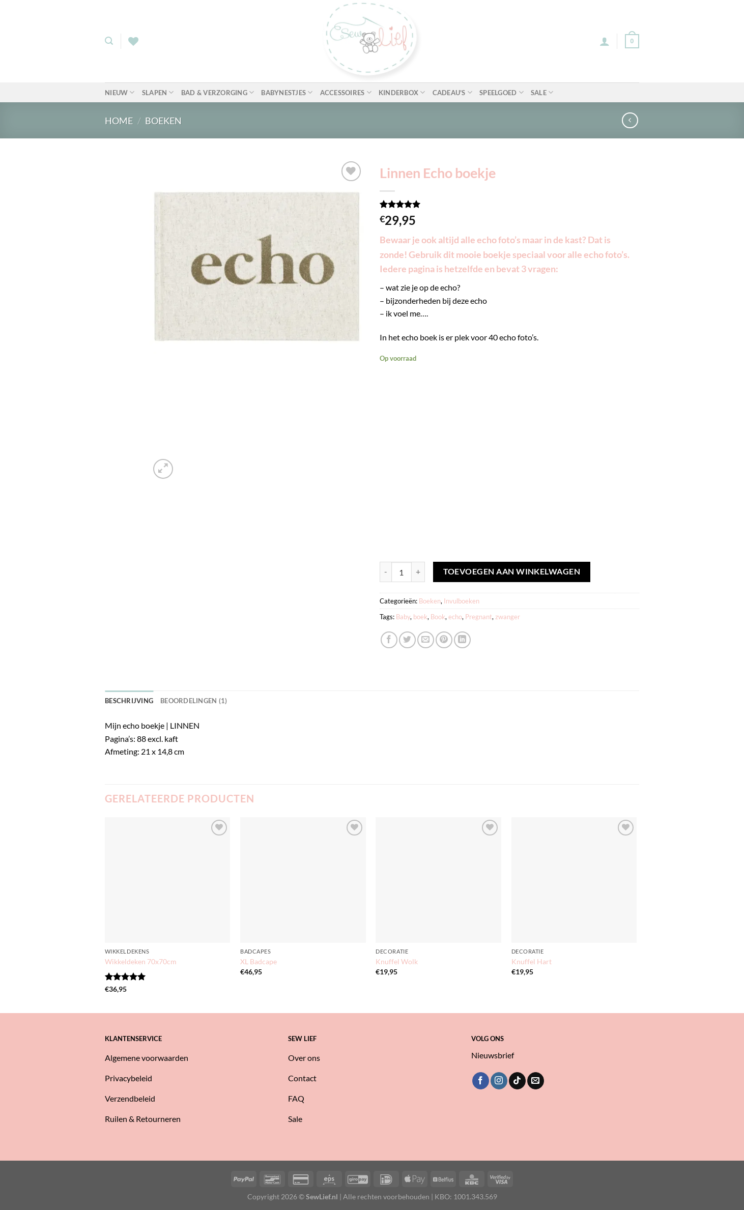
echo (455, 617)
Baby (403, 617)
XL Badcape (258, 961)
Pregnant (478, 617)
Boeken (163, 120)
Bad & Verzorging (217, 92)
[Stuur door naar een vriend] (425, 639)
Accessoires (345, 92)
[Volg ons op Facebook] (480, 1080)
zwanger (507, 617)
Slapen (158, 92)
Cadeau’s (453, 92)
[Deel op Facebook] (389, 639)
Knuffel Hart (531, 961)
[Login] (604, 41)
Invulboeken (461, 601)
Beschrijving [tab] (129, 701)
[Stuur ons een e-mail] (535, 1080)
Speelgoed (501, 92)
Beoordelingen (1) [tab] (193, 701)
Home (119, 120)
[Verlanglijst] (133, 41)
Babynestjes (286, 92)
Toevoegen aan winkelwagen (512, 571)
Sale (542, 92)
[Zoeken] (109, 41)
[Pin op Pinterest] (444, 639)
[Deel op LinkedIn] (462, 639)
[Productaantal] (401, 572)
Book (438, 617)
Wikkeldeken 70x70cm (141, 961)
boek (420, 617)
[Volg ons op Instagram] (499, 1080)
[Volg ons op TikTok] (517, 1080)
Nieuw (120, 92)
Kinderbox (402, 92)
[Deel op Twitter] (407, 639)
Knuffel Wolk (397, 961)
